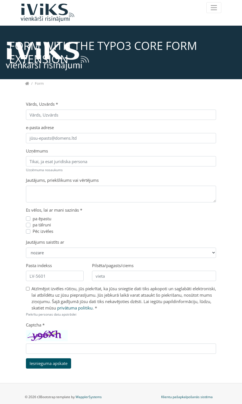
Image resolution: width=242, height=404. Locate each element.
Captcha (35, 325)
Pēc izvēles (43, 231)
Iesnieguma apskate (48, 363)
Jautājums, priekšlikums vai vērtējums (62, 180)
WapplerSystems (89, 397)
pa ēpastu (42, 218)
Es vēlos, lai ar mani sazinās (54, 210)
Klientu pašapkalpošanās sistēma (187, 397)
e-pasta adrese (40, 127)
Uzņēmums (37, 151)
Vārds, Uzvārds (42, 104)
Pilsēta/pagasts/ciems (113, 265)
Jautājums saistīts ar (45, 242)
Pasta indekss (39, 265)
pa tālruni (42, 225)
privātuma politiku (75, 308)
